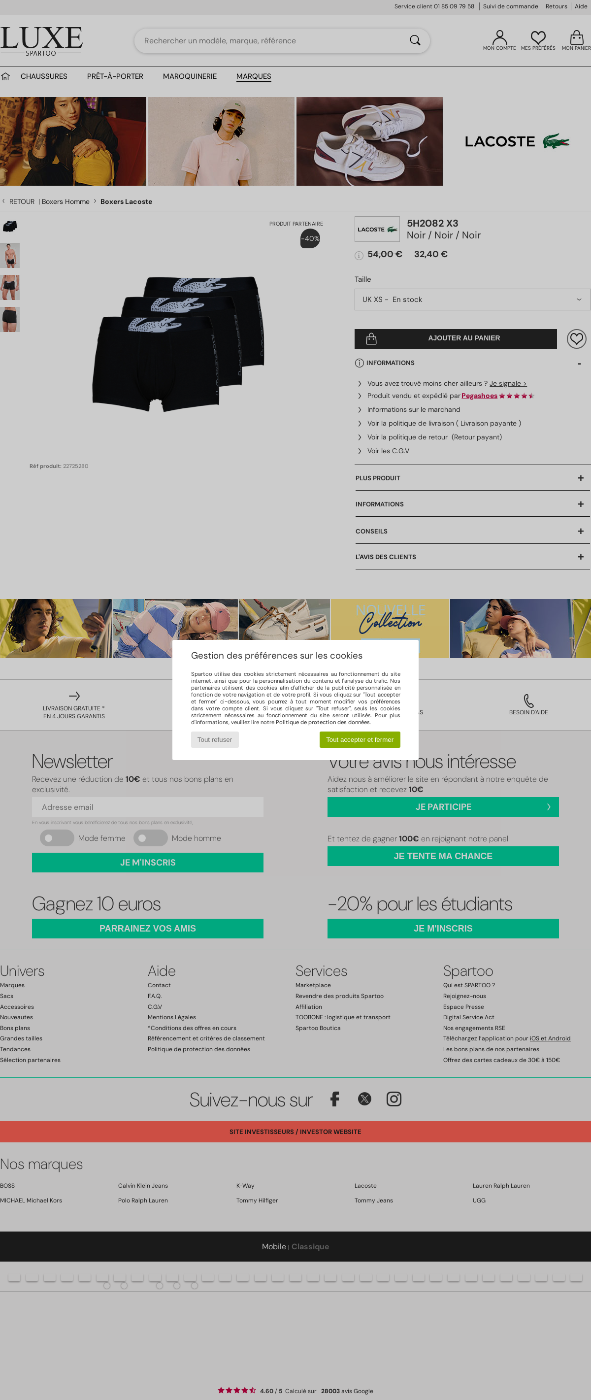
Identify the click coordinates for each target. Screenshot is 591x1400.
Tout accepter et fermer (360, 739)
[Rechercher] (415, 41)
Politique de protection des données (323, 722)
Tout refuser (214, 739)
